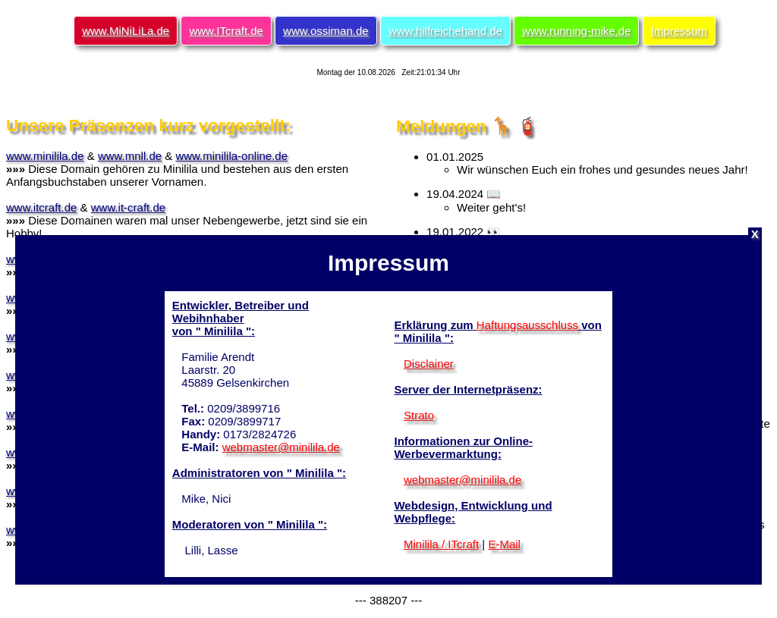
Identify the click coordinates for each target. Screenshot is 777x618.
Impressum (679, 30)
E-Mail (504, 544)
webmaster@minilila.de (281, 447)
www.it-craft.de (128, 207)
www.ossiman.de (326, 30)
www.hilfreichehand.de (445, 30)
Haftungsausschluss (527, 324)
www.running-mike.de (576, 30)
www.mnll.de (130, 155)
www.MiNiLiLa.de (125, 30)
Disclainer (429, 363)
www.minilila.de (45, 155)
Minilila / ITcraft (441, 544)
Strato (419, 415)
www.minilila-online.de (231, 155)
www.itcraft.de (41, 207)
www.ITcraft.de (226, 30)
